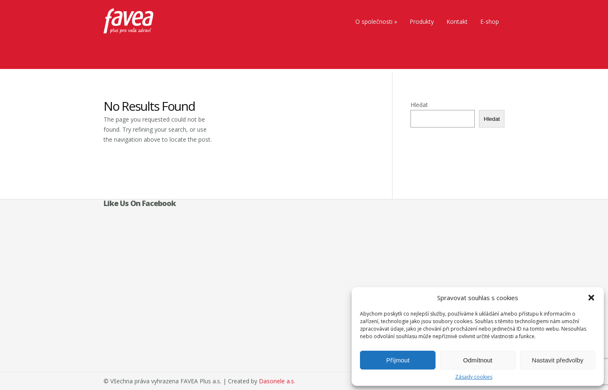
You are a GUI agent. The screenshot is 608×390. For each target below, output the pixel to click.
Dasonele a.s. (277, 381)
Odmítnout (477, 360)
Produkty (422, 21)
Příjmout (398, 360)
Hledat (419, 105)
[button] (591, 297)
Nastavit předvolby (557, 360)
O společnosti (374, 21)
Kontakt (457, 21)
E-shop (489, 21)
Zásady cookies (473, 376)
